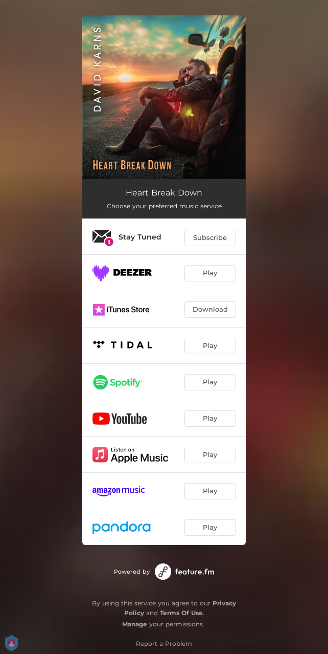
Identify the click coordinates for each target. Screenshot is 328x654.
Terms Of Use (181, 613)
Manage (134, 624)
